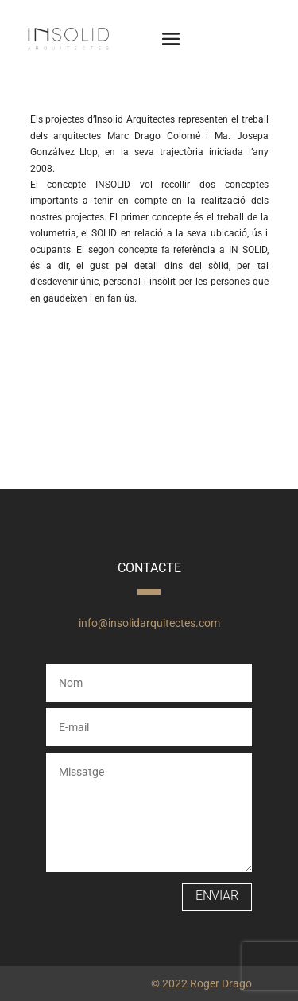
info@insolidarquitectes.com (149, 623)
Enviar (216, 895)
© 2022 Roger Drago (201, 983)
